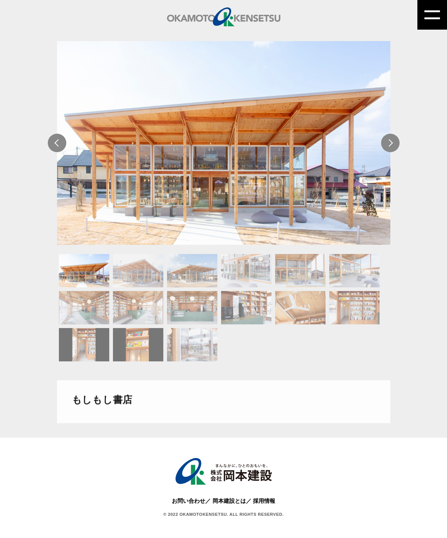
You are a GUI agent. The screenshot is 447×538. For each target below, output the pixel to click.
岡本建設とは (229, 501)
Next (390, 143)
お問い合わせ (188, 501)
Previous (57, 143)
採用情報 (264, 501)
